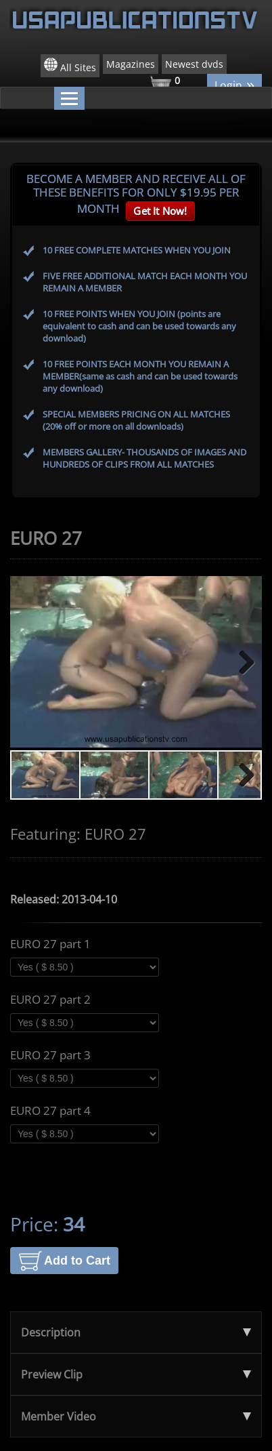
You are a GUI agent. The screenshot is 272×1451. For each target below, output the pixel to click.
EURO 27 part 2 (50, 999)
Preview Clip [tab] (136, 1374)
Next (241, 662)
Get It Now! (160, 211)
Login (234, 84)
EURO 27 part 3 (50, 1055)
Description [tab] (136, 1332)
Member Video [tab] (136, 1416)
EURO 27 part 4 (50, 1111)
